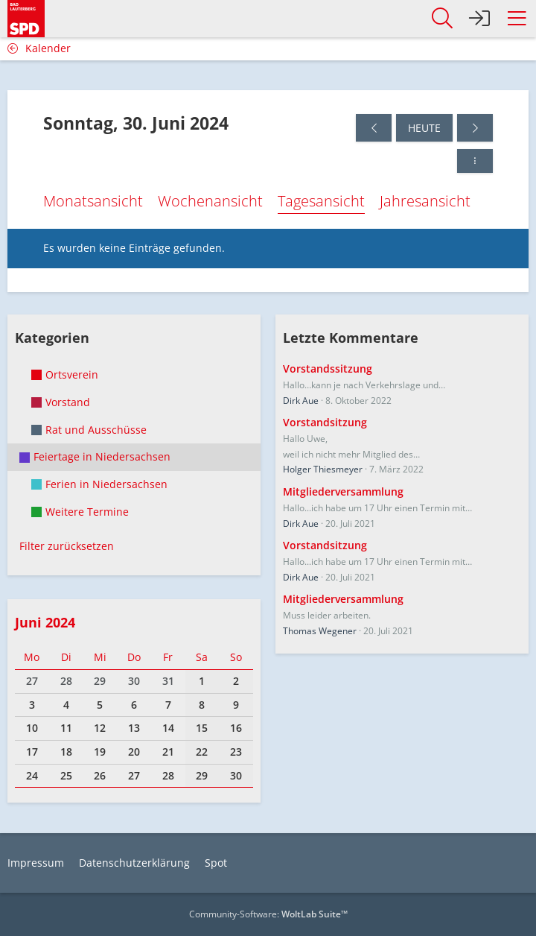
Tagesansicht (321, 201)
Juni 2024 (45, 622)
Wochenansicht (210, 201)
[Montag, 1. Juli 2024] (475, 128)
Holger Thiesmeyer (323, 469)
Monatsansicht (93, 201)
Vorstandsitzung (325, 422)
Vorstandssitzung (327, 368)
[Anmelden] (479, 19)
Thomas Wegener (320, 630)
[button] (517, 19)
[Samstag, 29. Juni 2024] (374, 128)
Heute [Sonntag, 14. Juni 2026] (424, 128)
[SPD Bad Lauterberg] (26, 16)
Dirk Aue (301, 400)
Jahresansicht (425, 201)
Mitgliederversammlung (343, 491)
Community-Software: (268, 914)
